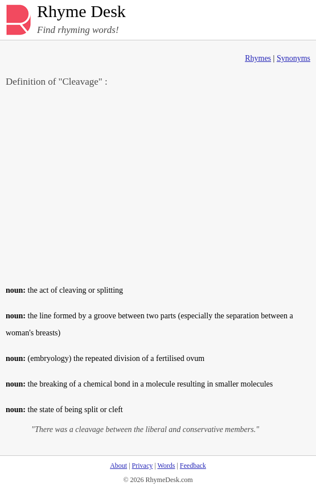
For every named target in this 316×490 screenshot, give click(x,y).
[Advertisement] (158, 185)
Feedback (193, 466)
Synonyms (293, 58)
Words (166, 466)
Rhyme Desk (81, 11)
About (118, 466)
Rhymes (258, 58)
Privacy (142, 466)
